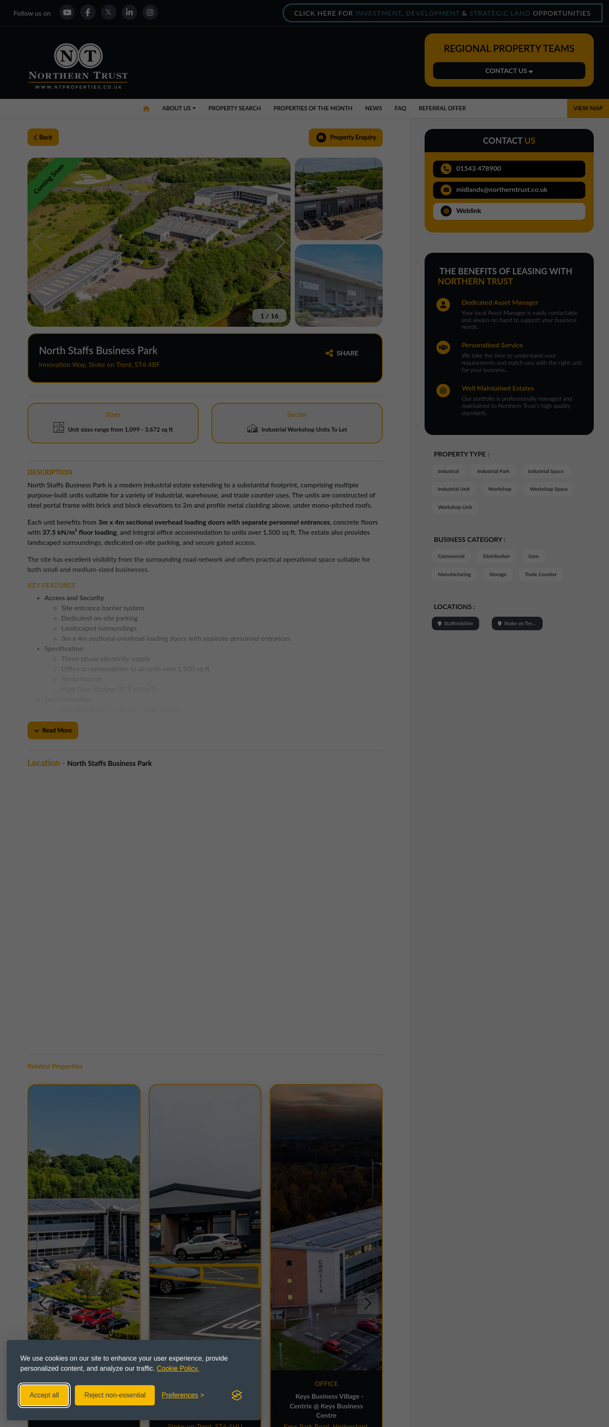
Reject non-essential (114, 1395)
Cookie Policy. (178, 1368)
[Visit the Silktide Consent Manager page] (237, 1395)
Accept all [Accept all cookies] (44, 1395)
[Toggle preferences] (183, 1395)
